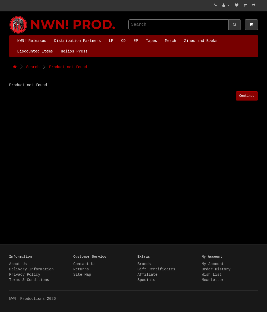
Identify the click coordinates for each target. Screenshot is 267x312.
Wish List (212, 275)
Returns (81, 269)
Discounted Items (35, 51)
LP (111, 41)
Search (32, 67)
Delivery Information (31, 269)
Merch (170, 41)
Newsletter (213, 280)
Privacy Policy (24, 275)
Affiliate (148, 275)
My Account (213, 264)
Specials (146, 280)
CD (123, 41)
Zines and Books (201, 41)
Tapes (151, 41)
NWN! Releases (31, 41)
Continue (247, 96)
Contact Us (84, 264)
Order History (216, 269)
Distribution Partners (77, 41)
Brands (144, 264)
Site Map (82, 275)
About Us (18, 264)
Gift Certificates (156, 269)
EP (136, 41)
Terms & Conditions (29, 280)
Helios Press (74, 51)
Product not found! (69, 67)
